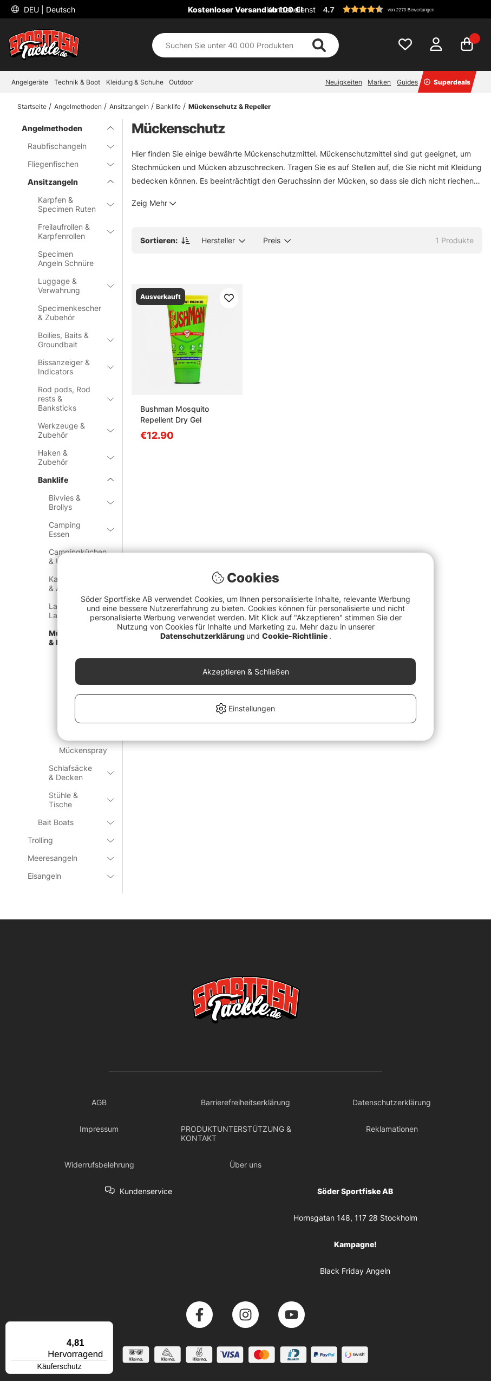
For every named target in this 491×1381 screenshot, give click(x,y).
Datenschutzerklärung (203, 635)
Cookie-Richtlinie (295, 635)
